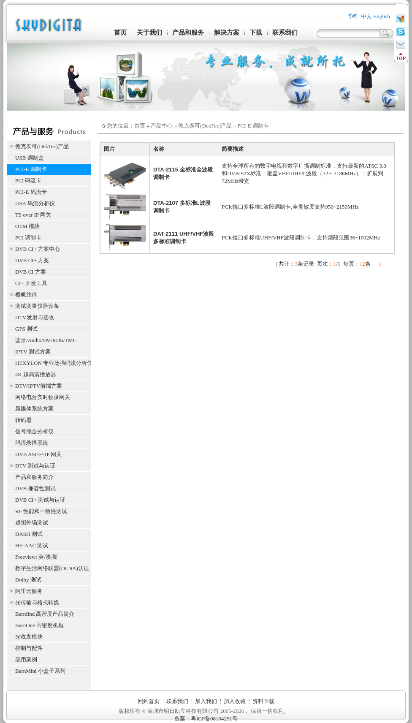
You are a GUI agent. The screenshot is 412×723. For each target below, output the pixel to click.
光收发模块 (29, 636)
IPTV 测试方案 (33, 351)
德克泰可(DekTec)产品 (42, 146)
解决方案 (226, 32)
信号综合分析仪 (34, 431)
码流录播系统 (31, 443)
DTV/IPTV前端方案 (38, 386)
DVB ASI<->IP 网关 (38, 454)
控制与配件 (29, 648)
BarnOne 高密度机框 (39, 625)
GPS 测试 (26, 329)
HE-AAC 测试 (31, 545)
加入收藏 (235, 701)
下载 (255, 32)
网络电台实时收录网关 (42, 397)
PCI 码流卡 (28, 180)
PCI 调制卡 (28, 237)
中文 (366, 16)
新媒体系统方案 (34, 408)
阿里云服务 (29, 591)
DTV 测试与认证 (35, 465)
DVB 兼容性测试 (35, 488)
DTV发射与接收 (34, 317)
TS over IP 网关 (33, 215)
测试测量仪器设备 (37, 306)
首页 (120, 32)
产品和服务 (188, 32)
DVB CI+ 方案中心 (37, 249)
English (381, 16)
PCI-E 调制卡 (31, 169)
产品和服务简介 (34, 477)
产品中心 (162, 125)
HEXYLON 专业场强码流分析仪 (53, 363)
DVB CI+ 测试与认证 (40, 500)
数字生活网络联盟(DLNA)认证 (52, 568)
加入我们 (206, 701)
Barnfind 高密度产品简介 (44, 614)
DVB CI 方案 (30, 272)
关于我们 (149, 32)
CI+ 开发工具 (31, 283)
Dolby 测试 (28, 579)
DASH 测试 (29, 534)
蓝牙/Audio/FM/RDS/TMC (45, 340)
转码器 (23, 420)
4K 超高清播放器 (35, 374)
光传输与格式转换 (37, 602)
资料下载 (263, 701)
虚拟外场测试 (31, 522)
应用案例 (26, 659)
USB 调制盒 (29, 158)
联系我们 (285, 32)
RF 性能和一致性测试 (41, 511)
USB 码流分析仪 (35, 203)
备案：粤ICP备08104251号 (206, 718)
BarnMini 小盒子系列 (40, 671)
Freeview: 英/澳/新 (36, 557)
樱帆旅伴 (26, 294)
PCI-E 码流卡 (31, 192)
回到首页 (149, 701)
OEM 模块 (27, 226)
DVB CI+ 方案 (32, 260)
